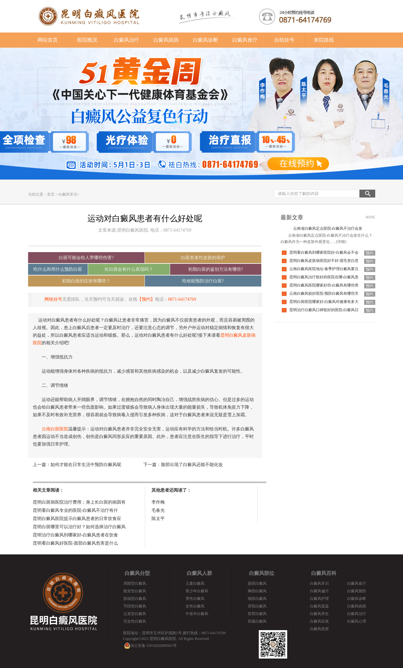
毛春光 (158, 510)
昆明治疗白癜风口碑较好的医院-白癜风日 (324, 310)
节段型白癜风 (134, 606)
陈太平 (158, 518)
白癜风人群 (199, 573)
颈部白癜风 (257, 598)
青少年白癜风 (197, 591)
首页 (51, 194)
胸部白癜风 (257, 591)
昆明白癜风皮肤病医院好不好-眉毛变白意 (324, 260)
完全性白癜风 (134, 621)
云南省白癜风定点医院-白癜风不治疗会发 (328, 228)
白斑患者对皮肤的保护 (203, 257)
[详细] (341, 241)
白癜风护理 (319, 598)
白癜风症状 (319, 621)
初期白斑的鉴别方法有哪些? (215, 269)
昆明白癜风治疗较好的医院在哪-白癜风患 (324, 277)
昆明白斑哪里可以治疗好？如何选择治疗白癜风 (79, 526)
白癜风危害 (319, 629)
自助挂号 (284, 40)
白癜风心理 (356, 621)
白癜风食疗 (245, 40)
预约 (369, 253)
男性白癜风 (195, 598)
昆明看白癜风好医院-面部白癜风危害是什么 (75, 543)
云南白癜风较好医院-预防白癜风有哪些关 (324, 293)
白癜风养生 (319, 614)
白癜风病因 (166, 40)
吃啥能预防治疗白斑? (203, 281)
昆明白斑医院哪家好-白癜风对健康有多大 (324, 301)
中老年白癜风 (197, 614)
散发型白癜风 (134, 591)
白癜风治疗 (126, 40)
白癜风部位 (261, 573)
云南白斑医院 (55, 429)
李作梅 (158, 502)
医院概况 (87, 40)
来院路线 (324, 40)
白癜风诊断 (205, 40)
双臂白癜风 (257, 614)
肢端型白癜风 (134, 598)
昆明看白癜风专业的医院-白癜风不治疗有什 (75, 510)
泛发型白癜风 (134, 614)
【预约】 (146, 299)
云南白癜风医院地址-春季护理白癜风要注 (324, 269)
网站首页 (48, 40)
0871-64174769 (182, 299)
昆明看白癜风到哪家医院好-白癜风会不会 (324, 252)
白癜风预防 (356, 591)
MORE (370, 217)
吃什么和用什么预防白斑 (57, 269)
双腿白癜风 (257, 621)
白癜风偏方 (319, 591)
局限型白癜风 (134, 583)
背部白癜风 (257, 606)
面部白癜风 (257, 583)
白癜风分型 (137, 573)
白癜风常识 (67, 194)
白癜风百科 (323, 573)
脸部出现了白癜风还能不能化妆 (192, 464)
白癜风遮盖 (319, 606)
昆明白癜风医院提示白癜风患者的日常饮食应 (77, 518)
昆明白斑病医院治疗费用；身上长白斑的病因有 (79, 502)
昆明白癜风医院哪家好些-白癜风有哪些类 (324, 285)
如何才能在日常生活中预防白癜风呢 (85, 464)
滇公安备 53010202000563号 (153, 645)
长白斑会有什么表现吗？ (128, 269)
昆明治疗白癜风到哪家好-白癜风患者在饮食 (75, 535)
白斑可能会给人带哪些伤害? (86, 257)
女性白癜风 (195, 606)
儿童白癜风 (195, 583)
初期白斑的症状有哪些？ (86, 281)
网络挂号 (53, 299)
